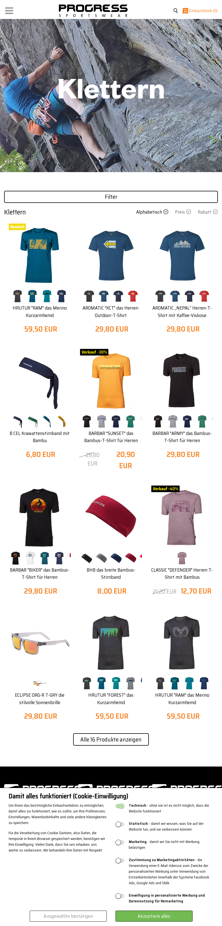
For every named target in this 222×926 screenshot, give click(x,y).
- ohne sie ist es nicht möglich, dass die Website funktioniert (169, 808)
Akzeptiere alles (154, 916)
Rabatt (208, 212)
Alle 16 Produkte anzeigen (111, 739)
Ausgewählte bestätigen (68, 916)
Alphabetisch (152, 212)
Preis (183, 212)
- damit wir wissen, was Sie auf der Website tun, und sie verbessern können (166, 826)
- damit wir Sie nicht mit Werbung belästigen (164, 844)
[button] (9, 9)
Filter (111, 196)
